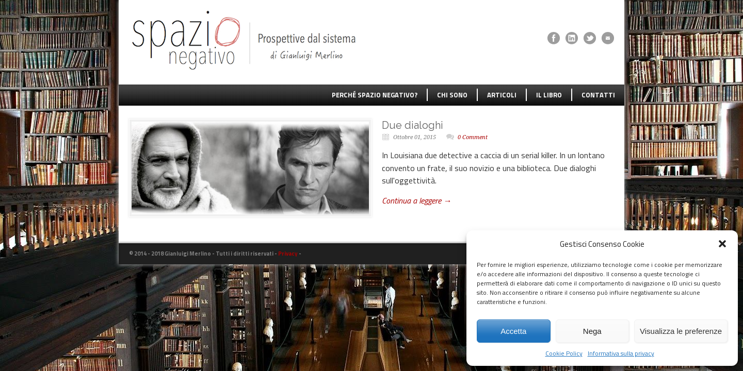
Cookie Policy (564, 353)
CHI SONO (452, 95)
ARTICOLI (501, 95)
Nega (592, 331)
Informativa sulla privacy (621, 353)
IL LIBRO (549, 95)
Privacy (288, 253)
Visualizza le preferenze (681, 331)
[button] (722, 244)
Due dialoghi (412, 125)
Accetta (513, 331)
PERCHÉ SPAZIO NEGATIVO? (374, 95)
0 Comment (473, 137)
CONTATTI (598, 95)
